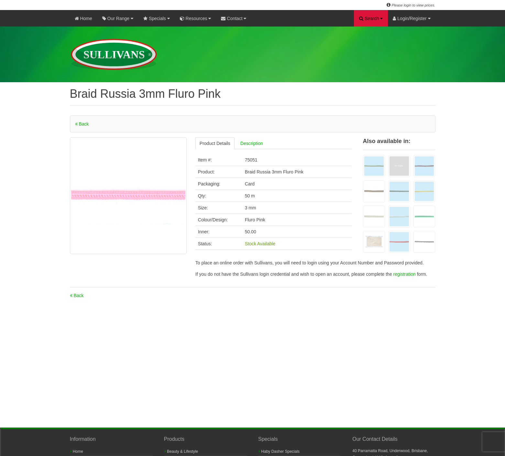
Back (82, 124)
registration (405, 274)
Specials (156, 18)
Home (83, 18)
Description (251, 143)
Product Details (215, 143)
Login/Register (411, 18)
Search (371, 18)
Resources (195, 18)
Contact (233, 18)
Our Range (117, 18)
